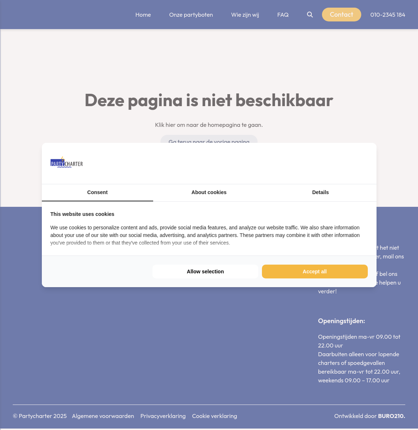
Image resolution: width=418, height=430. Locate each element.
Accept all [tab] (315, 271)
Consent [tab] (97, 192)
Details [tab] (320, 192)
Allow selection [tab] (205, 271)
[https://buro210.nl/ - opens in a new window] (340, 163)
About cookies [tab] (208, 192)
